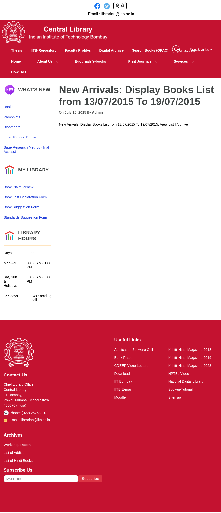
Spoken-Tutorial (180, 389)
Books (8, 107)
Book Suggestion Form (21, 207)
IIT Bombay (123, 381)
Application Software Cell (133, 350)
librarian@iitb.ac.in (117, 14)
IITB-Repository (43, 50)
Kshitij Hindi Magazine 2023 (189, 366)
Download (122, 374)
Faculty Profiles (78, 50)
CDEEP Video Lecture (131, 366)
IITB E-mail (123, 389)
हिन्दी (120, 6)
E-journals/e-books (93, 61)
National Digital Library (185, 381)
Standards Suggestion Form (25, 217)
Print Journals (142, 61)
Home (16, 61)
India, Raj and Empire (20, 137)
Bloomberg (12, 127)
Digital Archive (111, 50)
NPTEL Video (178, 374)
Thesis (16, 50)
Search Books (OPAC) (150, 50)
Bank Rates (123, 358)
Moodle (120, 397)
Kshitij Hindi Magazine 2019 (189, 358)
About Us (47, 61)
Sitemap (174, 397)
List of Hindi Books (18, 461)
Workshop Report (17, 445)
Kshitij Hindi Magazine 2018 (189, 350)
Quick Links (201, 49)
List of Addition (15, 453)
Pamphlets (12, 117)
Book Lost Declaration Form (25, 197)
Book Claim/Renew (18, 187)
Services (184, 61)
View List (167, 124)
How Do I (18, 72)
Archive (182, 124)
